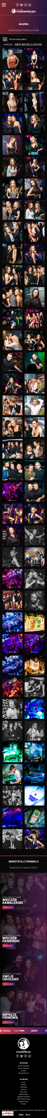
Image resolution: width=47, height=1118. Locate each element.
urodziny (23, 1070)
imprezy (23, 1084)
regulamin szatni (23, 1101)
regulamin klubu (23, 1094)
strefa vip (23, 1089)
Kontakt (23, 1104)
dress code (23, 1092)
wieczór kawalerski (23, 1066)
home (23, 1082)
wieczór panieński (23, 1068)
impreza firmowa (23, 1073)
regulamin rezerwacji (23, 1096)
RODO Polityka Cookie (23, 1099)
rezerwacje (23, 1087)
